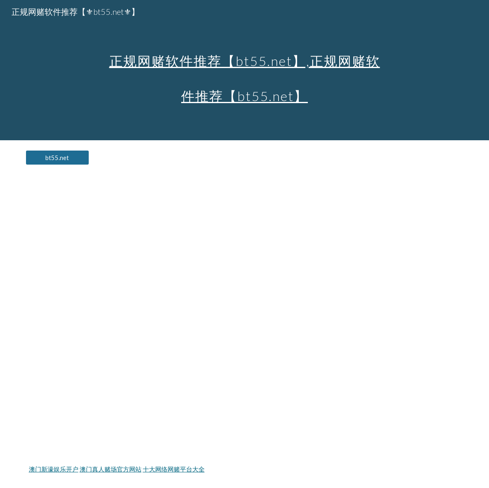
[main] (244, 70)
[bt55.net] (57, 157)
